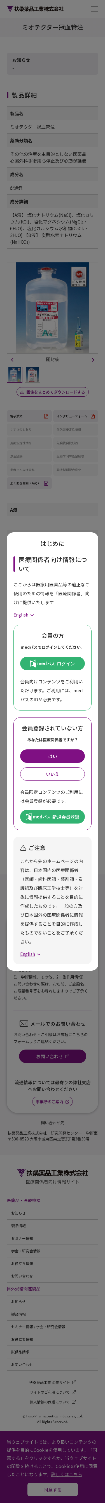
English (20, 614)
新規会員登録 (52, 816)
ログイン (52, 663)
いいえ (52, 774)
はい (52, 756)
